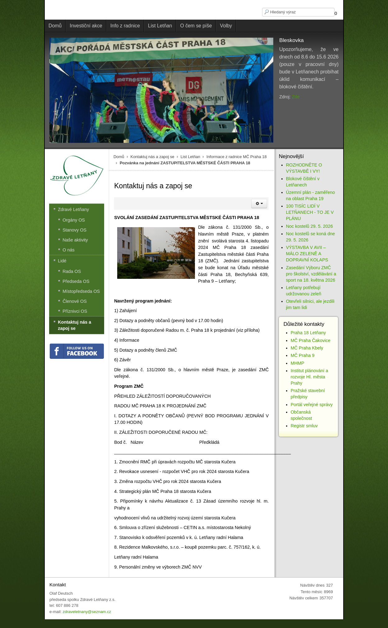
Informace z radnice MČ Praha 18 (236, 156)
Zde (296, 96)
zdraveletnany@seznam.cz (86, 611)
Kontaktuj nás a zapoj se (152, 156)
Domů (118, 156)
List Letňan (190, 156)
